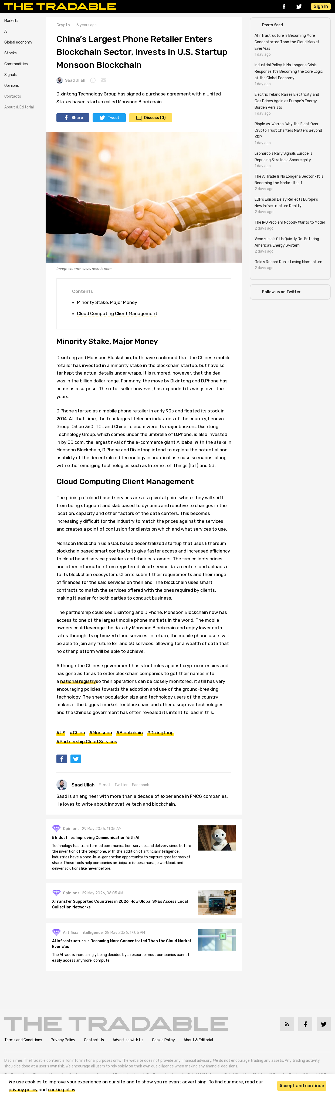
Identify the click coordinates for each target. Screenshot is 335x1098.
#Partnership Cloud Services (86, 741)
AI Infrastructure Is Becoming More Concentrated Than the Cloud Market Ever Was (121, 944)
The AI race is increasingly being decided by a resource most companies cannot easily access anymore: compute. (121, 958)
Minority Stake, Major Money (107, 302)
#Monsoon (100, 732)
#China (77, 732)
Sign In (321, 6)
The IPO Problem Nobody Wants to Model (290, 222)
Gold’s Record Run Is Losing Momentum (288, 262)
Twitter (121, 785)
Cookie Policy (163, 1040)
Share (77, 117)
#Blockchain (129, 732)
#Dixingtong (160, 732)
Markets (11, 20)
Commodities (16, 64)
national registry (78, 681)
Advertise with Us (128, 1040)
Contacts (12, 96)
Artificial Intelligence (83, 932)
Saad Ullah (70, 80)
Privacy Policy (63, 1040)
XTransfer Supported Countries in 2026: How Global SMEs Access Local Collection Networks (120, 904)
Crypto (63, 25)
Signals (10, 74)
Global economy (18, 42)
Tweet (113, 117)
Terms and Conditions (23, 1040)
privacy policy (23, 1089)
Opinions (11, 85)
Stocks (10, 53)
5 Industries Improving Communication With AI (95, 837)
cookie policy (61, 1089)
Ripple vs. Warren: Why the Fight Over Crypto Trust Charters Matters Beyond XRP (288, 130)
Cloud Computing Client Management (117, 313)
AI (6, 31)
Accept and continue (301, 1085)
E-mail (104, 785)
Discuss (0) (155, 117)
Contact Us (94, 1040)
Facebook (140, 785)
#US (60, 732)
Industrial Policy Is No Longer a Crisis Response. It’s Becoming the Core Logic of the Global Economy (289, 71)
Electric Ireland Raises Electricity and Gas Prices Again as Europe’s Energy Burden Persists (287, 101)
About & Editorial (19, 107)
